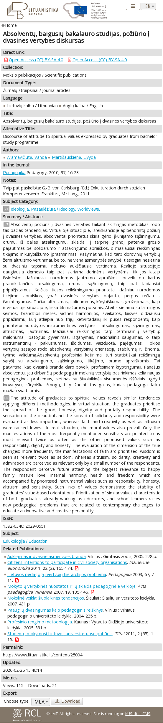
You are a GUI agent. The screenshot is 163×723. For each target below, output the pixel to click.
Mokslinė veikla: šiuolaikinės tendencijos (45, 598)
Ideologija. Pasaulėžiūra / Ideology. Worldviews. (55, 209)
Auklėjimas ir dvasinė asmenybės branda (46, 556)
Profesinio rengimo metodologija (39, 622)
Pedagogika (14, 172)
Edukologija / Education (25, 541)
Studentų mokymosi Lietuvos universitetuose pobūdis (60, 633)
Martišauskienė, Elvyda (74, 157)
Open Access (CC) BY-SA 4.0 (36, 59)
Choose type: (16, 701)
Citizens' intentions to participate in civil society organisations (67, 562)
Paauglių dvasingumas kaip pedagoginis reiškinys (55, 610)
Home (11, 25)
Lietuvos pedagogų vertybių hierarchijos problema (56, 574)
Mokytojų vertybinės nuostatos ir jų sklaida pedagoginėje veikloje (71, 586)
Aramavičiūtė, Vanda (27, 157)
